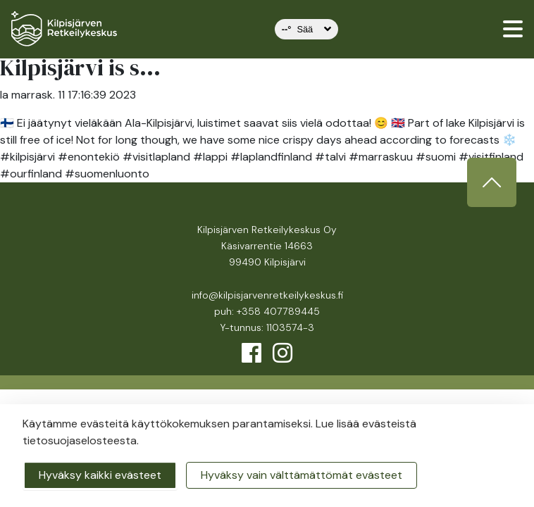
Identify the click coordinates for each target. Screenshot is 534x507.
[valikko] (513, 28)
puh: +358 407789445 (267, 311)
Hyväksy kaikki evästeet (100, 475)
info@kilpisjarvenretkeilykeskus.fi (267, 295)
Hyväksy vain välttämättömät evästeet (301, 475)
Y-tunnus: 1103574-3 (267, 327)
